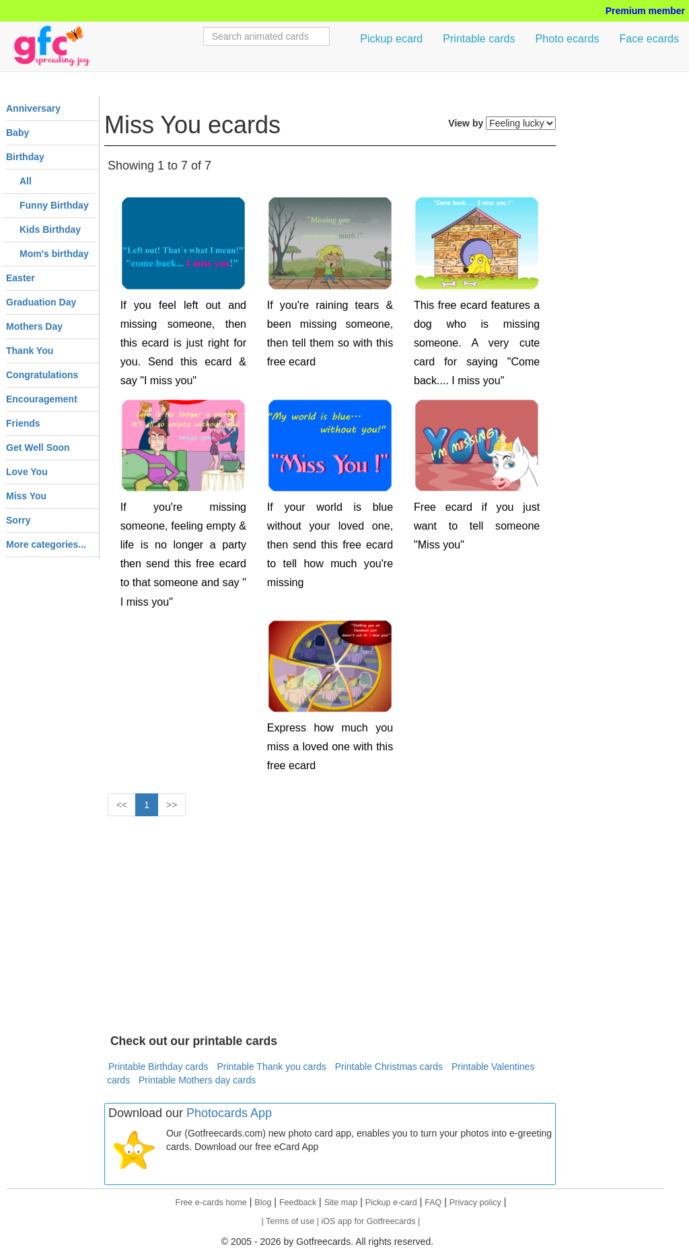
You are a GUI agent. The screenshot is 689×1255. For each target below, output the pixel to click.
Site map (341, 1202)
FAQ (433, 1202)
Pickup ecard (391, 38)
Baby (17, 132)
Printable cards (479, 38)
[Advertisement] (330, 924)
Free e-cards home (210, 1202)
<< (121, 804)
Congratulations (42, 374)
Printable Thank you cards (271, 1066)
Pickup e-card (391, 1202)
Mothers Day (34, 326)
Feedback (297, 1202)
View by (465, 123)
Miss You (26, 496)
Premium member (645, 10)
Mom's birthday (54, 253)
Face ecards (649, 38)
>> (171, 804)
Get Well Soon (38, 447)
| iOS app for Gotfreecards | (369, 1221)
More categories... (46, 544)
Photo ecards (568, 38)
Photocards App (229, 1113)
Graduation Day (41, 302)
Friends (23, 423)
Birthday (25, 156)
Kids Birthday (50, 229)
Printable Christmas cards (389, 1066)
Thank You (29, 350)
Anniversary (33, 108)
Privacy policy (475, 1202)
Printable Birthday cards (158, 1066)
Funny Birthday (54, 205)
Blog (262, 1202)
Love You (27, 471)
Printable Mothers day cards (197, 1080)
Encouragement (41, 399)
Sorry (18, 520)
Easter (20, 278)
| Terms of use (289, 1221)
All (26, 181)
